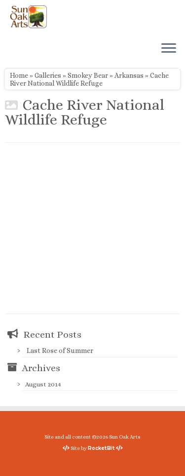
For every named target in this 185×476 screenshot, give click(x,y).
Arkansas (129, 75)
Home (19, 75)
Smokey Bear (88, 75)
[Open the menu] (168, 48)
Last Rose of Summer (60, 350)
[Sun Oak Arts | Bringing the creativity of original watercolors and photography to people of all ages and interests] (28, 17)
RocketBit (101, 447)
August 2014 (43, 384)
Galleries (48, 75)
